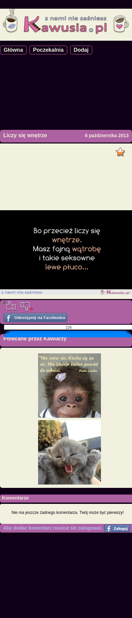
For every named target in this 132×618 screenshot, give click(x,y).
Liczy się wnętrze (25, 135)
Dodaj (81, 50)
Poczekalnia (48, 50)
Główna (13, 50)
